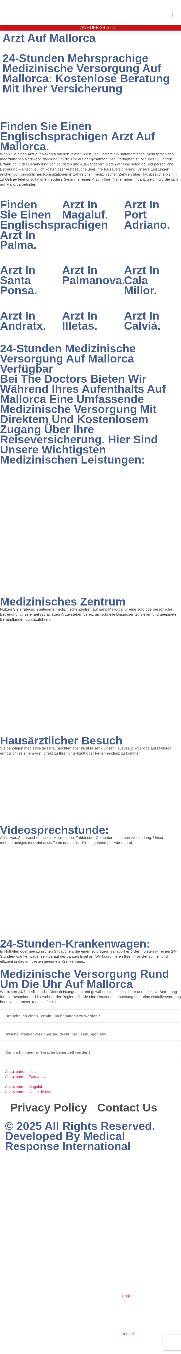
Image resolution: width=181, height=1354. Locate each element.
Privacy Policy (48, 1107)
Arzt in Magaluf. (85, 209)
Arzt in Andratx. (23, 320)
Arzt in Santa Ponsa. (18, 280)
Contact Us (127, 1107)
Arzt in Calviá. (142, 320)
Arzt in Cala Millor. (141, 280)
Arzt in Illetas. (79, 320)
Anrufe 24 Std (98, 27)
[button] (173, 15)
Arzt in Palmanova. (93, 275)
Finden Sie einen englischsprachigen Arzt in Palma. (54, 224)
